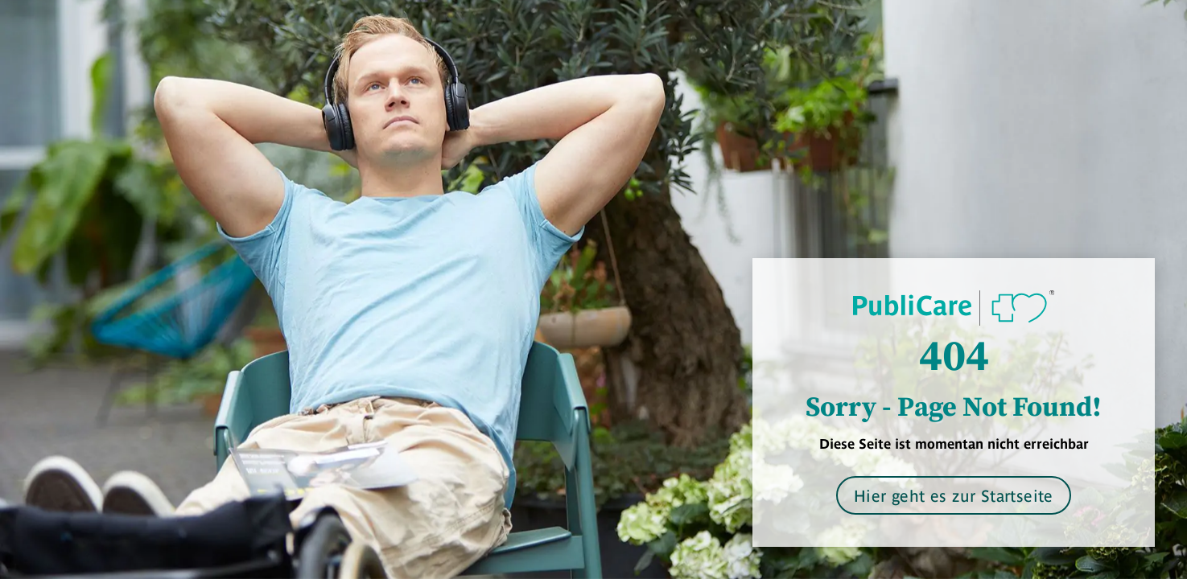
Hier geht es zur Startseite (953, 495)
